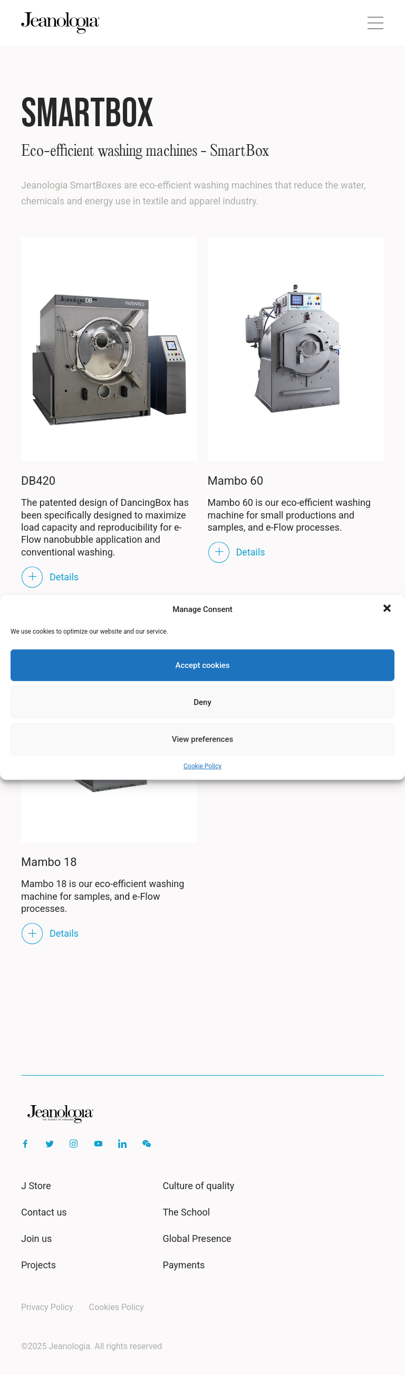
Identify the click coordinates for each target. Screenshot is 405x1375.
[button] (388, 609)
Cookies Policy (116, 1307)
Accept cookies (202, 665)
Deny (202, 702)
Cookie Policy (202, 766)
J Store (36, 1185)
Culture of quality (198, 1185)
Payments (183, 1264)
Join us (36, 1238)
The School (186, 1212)
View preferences (202, 739)
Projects (38, 1264)
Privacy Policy (47, 1307)
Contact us (44, 1212)
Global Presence (196, 1238)
